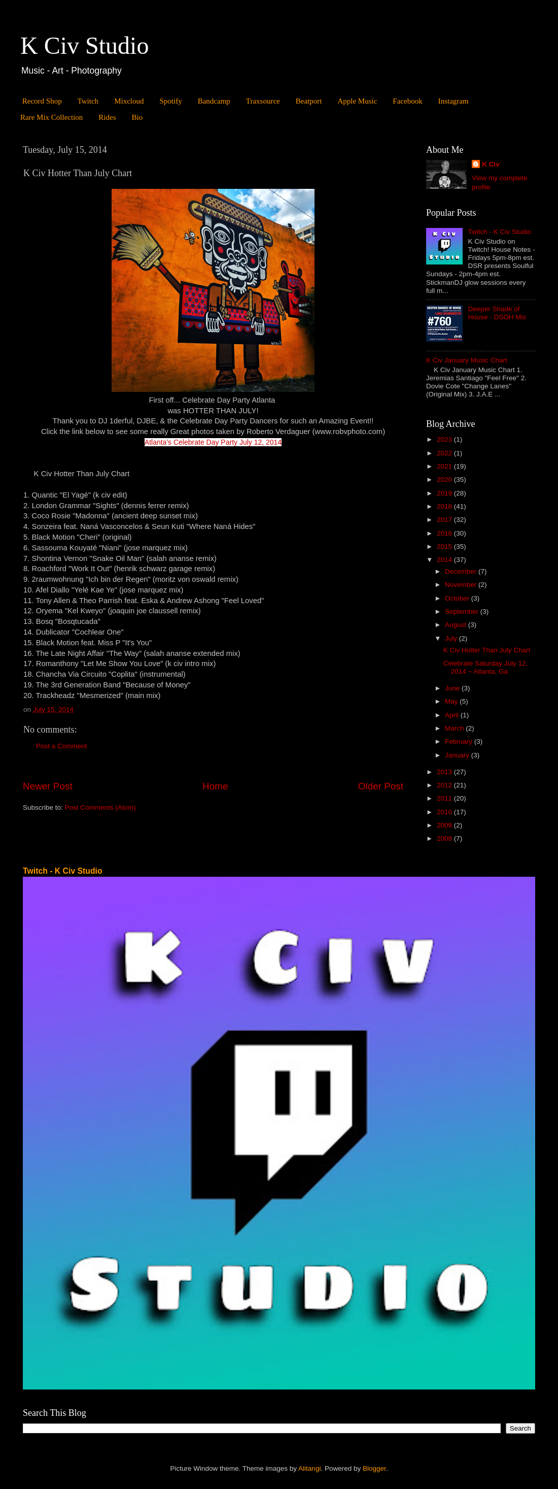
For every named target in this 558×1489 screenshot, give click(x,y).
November (461, 584)
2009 (445, 825)
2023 (445, 439)
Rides (107, 117)
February (459, 741)
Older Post (380, 786)
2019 (445, 493)
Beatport (309, 101)
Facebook (407, 101)
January (458, 755)
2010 (445, 812)
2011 (445, 798)
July (452, 638)
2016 (445, 533)
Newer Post (48, 786)
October (458, 598)
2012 (445, 785)
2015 (445, 546)
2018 (445, 506)
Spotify (170, 101)
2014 (445, 560)
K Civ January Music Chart (466, 360)
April (453, 715)
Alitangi (309, 1468)
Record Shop (42, 101)
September (462, 611)
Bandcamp (214, 101)
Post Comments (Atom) (100, 807)
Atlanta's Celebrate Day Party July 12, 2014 (213, 442)
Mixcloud (129, 101)
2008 (445, 838)
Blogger (374, 1468)
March (455, 728)
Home (215, 786)
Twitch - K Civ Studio (499, 232)
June (453, 688)
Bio (137, 117)
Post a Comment (61, 746)
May (452, 701)
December (461, 571)
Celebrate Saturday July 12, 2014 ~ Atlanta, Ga (485, 667)
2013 (445, 772)
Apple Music (357, 101)
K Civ (491, 164)
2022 (445, 453)
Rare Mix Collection (51, 117)
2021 (445, 466)
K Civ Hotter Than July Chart (487, 650)
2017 (445, 519)
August (456, 624)
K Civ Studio (84, 45)
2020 (445, 479)
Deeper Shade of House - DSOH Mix (497, 313)
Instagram (453, 101)
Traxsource (263, 101)
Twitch (88, 101)
